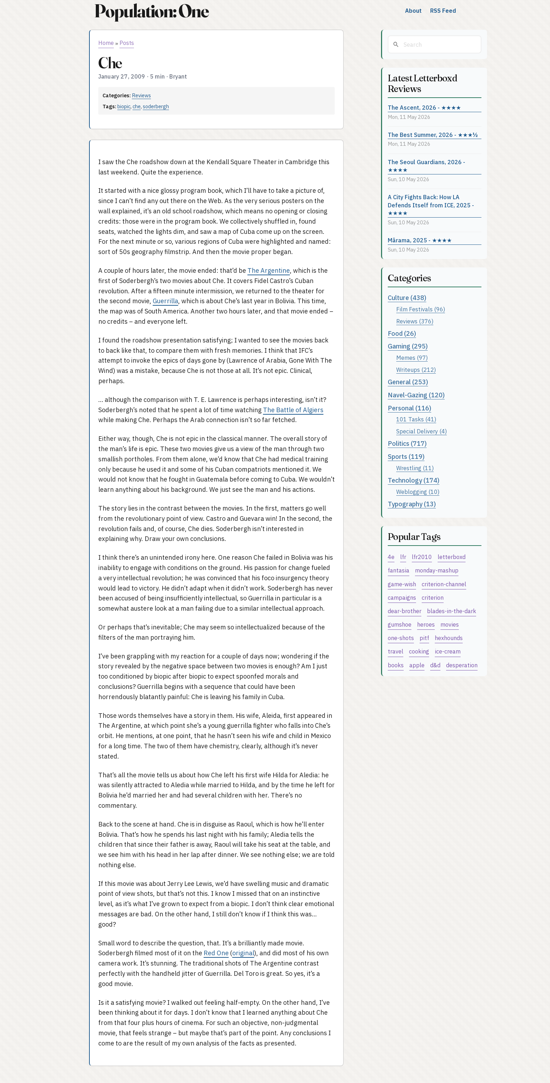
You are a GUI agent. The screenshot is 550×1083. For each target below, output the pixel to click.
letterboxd (452, 556)
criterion (433, 597)
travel (395, 651)
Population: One (151, 11)
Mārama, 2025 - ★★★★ (420, 240)
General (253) (408, 382)
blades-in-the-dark (451, 611)
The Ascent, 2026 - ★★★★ (424, 107)
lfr (403, 556)
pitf (424, 637)
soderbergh (156, 106)
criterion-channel (444, 584)
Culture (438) (407, 298)
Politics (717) (407, 443)
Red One (216, 953)
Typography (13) (412, 504)
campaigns (402, 597)
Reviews (141, 95)
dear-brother (404, 611)
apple (417, 665)
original (243, 953)
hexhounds (449, 637)
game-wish (402, 584)
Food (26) (402, 333)
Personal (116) (409, 408)
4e (391, 556)
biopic (123, 106)
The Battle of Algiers (293, 410)
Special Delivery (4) (421, 431)
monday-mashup (436, 570)
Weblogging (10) (417, 491)
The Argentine (268, 270)
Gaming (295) (408, 346)
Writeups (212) (416, 369)
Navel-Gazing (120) (416, 395)
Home (106, 42)
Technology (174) (413, 480)
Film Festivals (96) (420, 309)
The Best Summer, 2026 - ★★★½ (433, 134)
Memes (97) (412, 357)
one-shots (401, 637)
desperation (462, 665)
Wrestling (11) (415, 468)
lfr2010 (422, 556)
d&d (435, 665)
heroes (426, 624)
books (396, 665)
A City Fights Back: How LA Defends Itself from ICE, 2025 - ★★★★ (431, 205)
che (137, 106)
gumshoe (399, 624)
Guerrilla (165, 301)
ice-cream (448, 651)
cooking (419, 651)
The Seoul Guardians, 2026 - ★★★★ (426, 166)
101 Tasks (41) (416, 419)
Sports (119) (406, 457)
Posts (126, 42)
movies (449, 624)
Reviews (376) (414, 321)
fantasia (398, 570)
